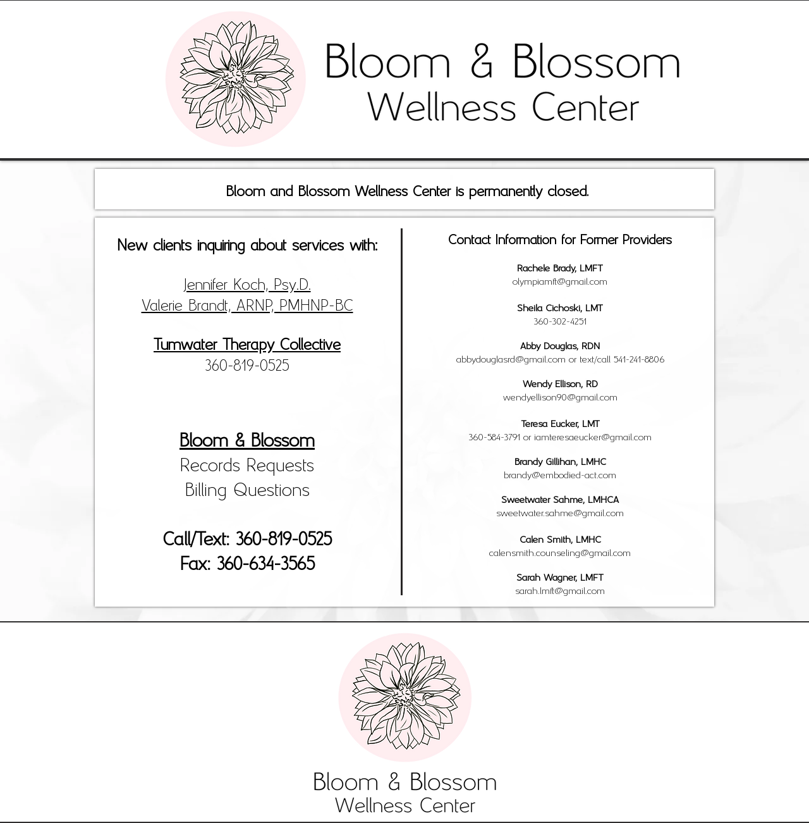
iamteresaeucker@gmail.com (593, 436)
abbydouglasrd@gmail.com (511, 358)
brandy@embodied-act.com (560, 474)
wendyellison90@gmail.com (560, 396)
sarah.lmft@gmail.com (560, 590)
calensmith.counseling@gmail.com (560, 552)
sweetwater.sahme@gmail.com (560, 512)
